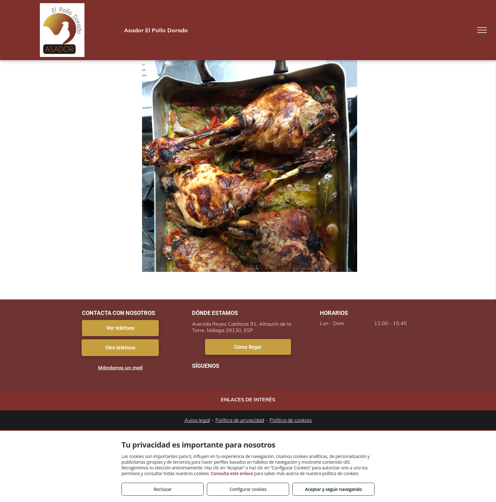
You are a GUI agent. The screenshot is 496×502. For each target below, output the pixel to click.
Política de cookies (291, 420)
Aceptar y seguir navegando (333, 489)
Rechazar (162, 489)
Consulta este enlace (232, 473)
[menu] (482, 30)
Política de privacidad (239, 420)
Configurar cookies (248, 489)
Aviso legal (197, 420)
